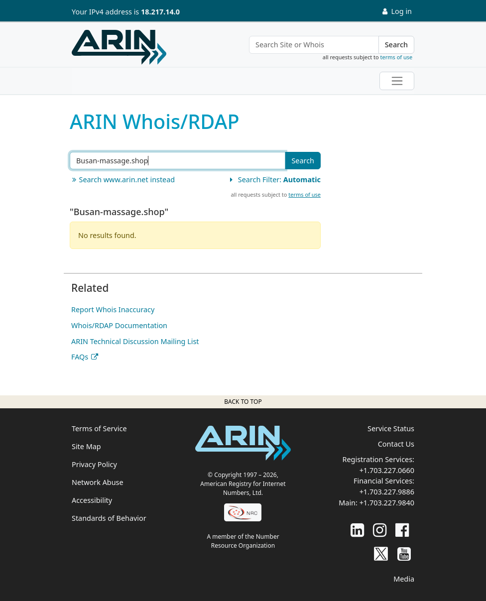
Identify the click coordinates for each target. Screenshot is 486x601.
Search (396, 44)
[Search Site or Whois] (314, 45)
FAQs (79, 356)
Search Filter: (274, 179)
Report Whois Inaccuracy (112, 309)
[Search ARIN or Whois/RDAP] (177, 161)
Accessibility (92, 500)
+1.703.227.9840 (387, 502)
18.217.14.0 (160, 11)
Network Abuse (97, 482)
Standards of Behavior (109, 518)
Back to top (242, 401)
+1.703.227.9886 (387, 491)
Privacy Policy (94, 464)
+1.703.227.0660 (387, 470)
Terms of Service (99, 428)
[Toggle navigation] (396, 81)
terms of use (396, 57)
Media (403, 579)
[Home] (119, 47)
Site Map (86, 446)
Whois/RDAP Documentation (119, 325)
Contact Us (396, 444)
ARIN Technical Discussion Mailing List (135, 341)
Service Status (390, 428)
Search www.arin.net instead (122, 179)
